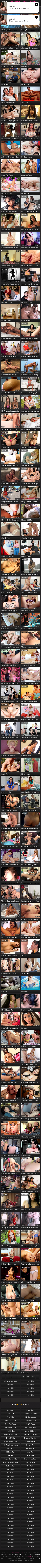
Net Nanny (18, 1560)
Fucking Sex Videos (30, 1413)
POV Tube (30, 1455)
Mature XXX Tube (30, 1434)
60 (28, 1377)
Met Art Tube (30, 1424)
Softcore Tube (30, 1445)
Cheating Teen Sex (10, 1381)
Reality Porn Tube (30, 1459)
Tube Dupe (4, 33)
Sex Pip (10, 1455)
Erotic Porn (33, 1)
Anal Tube (10, 1417)
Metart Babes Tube (10, 1459)
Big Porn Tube (10, 1466)
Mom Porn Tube (30, 1427)
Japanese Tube (30, 1420)
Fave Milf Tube (30, 1441)
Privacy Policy (12, 1554)
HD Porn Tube (10, 1452)
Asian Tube (30, 1452)
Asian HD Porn (30, 1431)
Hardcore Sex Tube (10, 1434)
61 (33, 1377)
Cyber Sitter (28, 1560)
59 (23, 1377)
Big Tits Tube (30, 1462)
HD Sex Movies (30, 1417)
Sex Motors (10, 1410)
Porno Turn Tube (10, 1420)
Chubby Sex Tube (10, 1441)
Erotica (25, 1)
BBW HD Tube (11, 1431)
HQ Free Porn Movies (10, 1445)
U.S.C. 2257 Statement (32, 1554)
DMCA (21, 1554)
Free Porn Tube (15, 1)
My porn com (30, 1448)
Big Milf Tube (10, 1438)
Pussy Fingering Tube (10, 1462)
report (17, 27)
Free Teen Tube (10, 1424)
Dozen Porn (30, 1410)
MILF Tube (10, 1413)
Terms (3, 1554)
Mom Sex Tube (10, 1427)
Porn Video (30, 1381)
